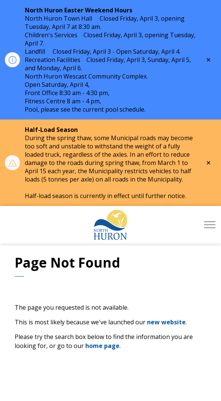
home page (102, 346)
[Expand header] (209, 225)
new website (166, 322)
